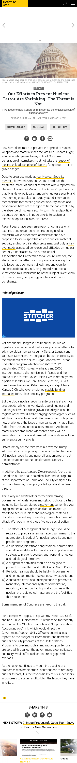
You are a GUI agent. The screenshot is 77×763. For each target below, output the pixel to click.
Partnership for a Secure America (45, 244)
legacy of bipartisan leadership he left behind (36, 150)
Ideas (38, 76)
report (64, 173)
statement (47, 492)
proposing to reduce (37, 439)
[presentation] (4, 739)
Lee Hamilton (39, 106)
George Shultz (19, 106)
